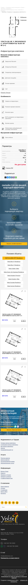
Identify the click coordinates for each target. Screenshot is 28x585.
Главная (2, 7)
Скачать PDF (9, 168)
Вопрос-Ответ (4, 471)
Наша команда (5, 486)
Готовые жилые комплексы (8, 443)
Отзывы (3, 488)
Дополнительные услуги (7, 463)
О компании (4, 490)
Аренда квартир (5, 459)
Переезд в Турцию (6, 475)
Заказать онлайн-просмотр (14, 243)
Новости (3, 473)
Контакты (3, 493)
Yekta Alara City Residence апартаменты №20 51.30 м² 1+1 (12, 315)
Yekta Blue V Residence (6, 8)
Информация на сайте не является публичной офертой (14, 577)
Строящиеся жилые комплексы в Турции (15, 7)
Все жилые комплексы (7, 446)
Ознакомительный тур (7, 449)
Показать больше (5, 92)
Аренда (3, 448)
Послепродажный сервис (8, 461)
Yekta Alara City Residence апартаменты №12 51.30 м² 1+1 (12, 353)
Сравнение (23, 20)
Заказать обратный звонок (14, 429)
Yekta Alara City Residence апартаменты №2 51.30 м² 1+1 (11, 390)
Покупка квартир (5, 458)
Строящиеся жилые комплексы (9, 444)
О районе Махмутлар (6, 478)
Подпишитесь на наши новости (10, 558)
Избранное (23, 17)
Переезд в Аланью (6, 476)
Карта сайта (4, 491)
